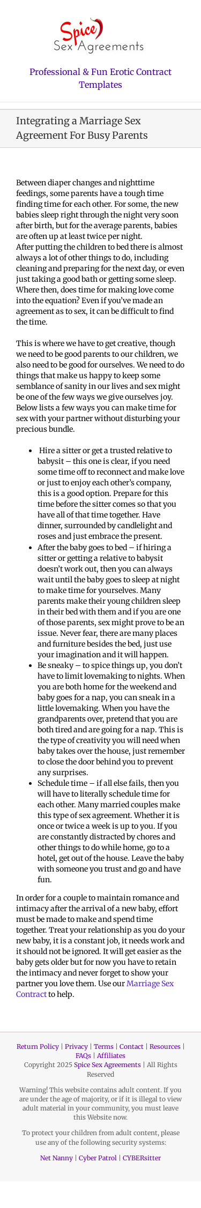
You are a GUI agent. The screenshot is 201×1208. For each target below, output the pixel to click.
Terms (104, 1046)
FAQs (83, 1056)
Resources (165, 1046)
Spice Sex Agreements (107, 1065)
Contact (132, 1046)
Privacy (76, 1046)
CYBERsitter (142, 1158)
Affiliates (111, 1056)
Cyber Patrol (98, 1158)
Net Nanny (56, 1158)
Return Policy (38, 1046)
